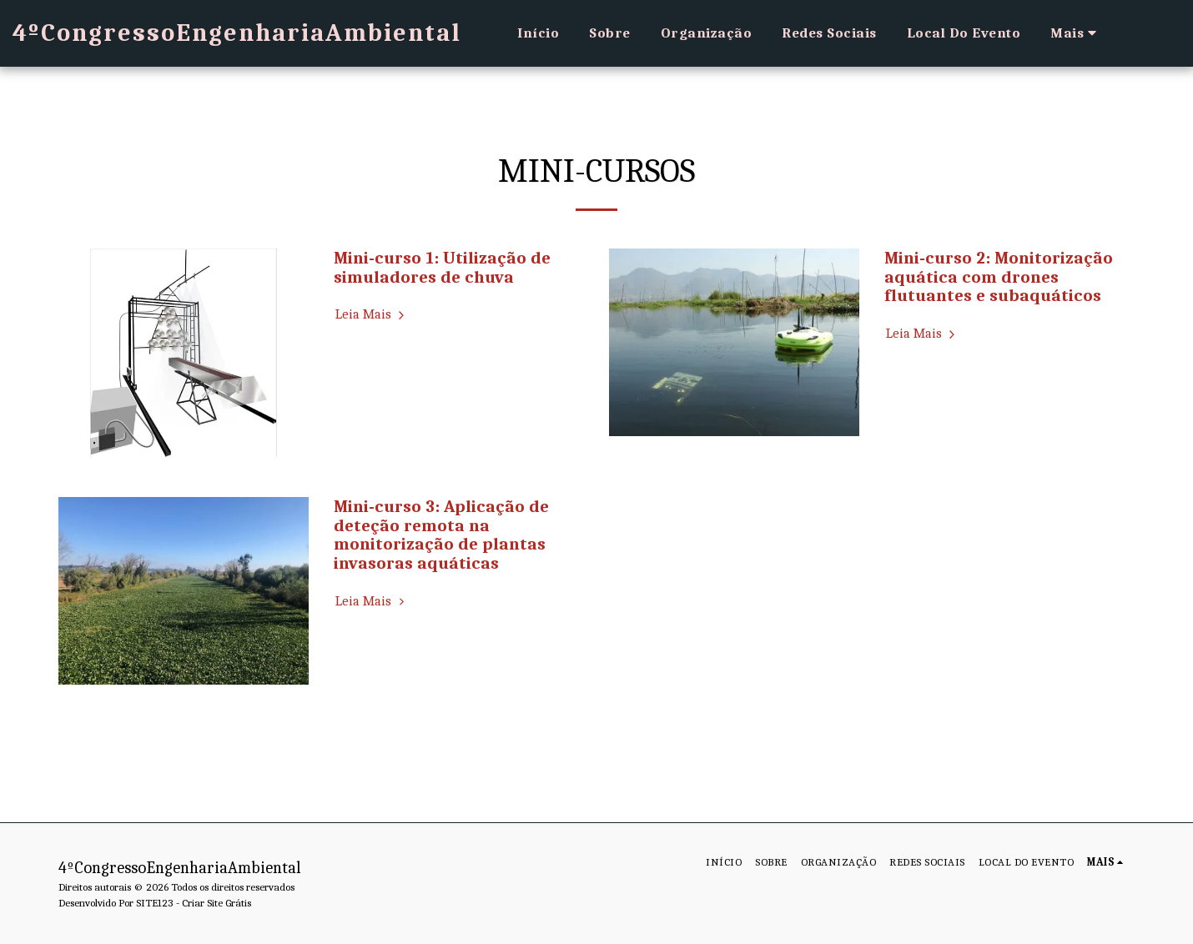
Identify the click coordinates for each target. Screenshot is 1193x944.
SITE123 (155, 902)
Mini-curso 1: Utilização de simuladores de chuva (442, 267)
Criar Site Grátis (216, 902)
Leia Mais (372, 314)
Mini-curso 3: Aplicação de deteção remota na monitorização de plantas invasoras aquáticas (441, 534)
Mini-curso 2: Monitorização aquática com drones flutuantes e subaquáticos (998, 276)
